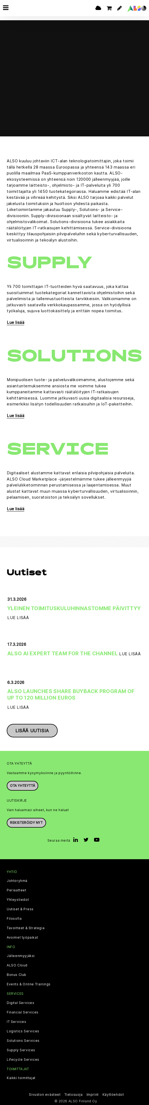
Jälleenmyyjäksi (21, 956)
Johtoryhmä (17, 881)
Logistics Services (23, 1031)
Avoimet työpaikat (22, 937)
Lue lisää (15, 322)
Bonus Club (16, 975)
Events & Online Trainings (29, 984)
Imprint (92, 1095)
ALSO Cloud (17, 965)
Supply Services (21, 1050)
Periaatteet (16, 890)
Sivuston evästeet (44, 1095)
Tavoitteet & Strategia (25, 928)
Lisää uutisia (32, 730)
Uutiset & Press (20, 909)
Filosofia (14, 919)
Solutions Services (23, 1041)
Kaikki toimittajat (21, 1078)
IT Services (16, 1022)
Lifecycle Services (23, 1060)
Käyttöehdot (113, 1095)
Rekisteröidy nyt (26, 823)
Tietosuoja (73, 1095)
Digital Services (20, 1003)
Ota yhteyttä (22, 786)
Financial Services (23, 1012)
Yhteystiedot (18, 900)
